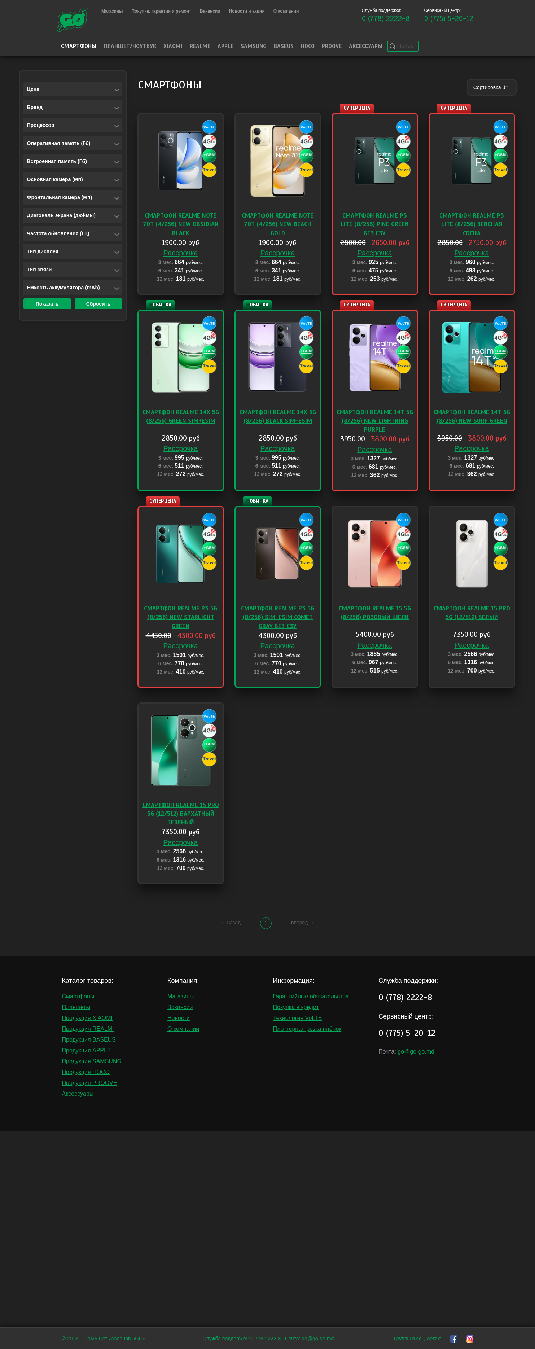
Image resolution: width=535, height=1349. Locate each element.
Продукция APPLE (86, 1050)
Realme (200, 46)
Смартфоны (78, 46)
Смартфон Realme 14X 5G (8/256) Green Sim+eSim (180, 416)
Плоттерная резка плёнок (307, 1029)
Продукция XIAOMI (87, 1018)
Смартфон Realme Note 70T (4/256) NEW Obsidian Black (181, 224)
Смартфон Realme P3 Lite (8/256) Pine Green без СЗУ (375, 224)
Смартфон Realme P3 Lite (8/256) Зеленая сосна (471, 224)
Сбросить (98, 304)
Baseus (284, 46)
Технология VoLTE (297, 1018)
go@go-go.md (416, 1051)
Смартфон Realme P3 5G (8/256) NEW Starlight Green (180, 617)
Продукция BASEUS (89, 1040)
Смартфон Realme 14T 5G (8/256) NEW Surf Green (472, 416)
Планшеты (76, 1007)
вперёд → (302, 922)
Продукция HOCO (86, 1072)
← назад (231, 922)
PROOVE (332, 46)
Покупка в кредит (296, 1007)
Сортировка (491, 87)
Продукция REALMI (88, 1029)
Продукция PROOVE (89, 1083)
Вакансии (180, 1007)
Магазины (180, 996)
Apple (225, 46)
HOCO (308, 46)
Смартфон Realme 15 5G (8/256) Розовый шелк (375, 613)
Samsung (254, 46)
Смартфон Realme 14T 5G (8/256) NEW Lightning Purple (375, 421)
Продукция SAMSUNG (92, 1061)
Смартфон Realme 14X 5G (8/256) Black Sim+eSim (278, 416)
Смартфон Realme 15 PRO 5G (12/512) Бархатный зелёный (180, 814)
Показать (47, 304)
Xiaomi (173, 46)
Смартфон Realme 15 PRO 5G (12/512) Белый (472, 613)
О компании (183, 1029)
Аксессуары (365, 46)
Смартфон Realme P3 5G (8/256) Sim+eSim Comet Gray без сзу (277, 617)
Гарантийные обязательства (311, 996)
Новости (178, 1018)
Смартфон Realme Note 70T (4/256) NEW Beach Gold (277, 224)
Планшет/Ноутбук (130, 46)
